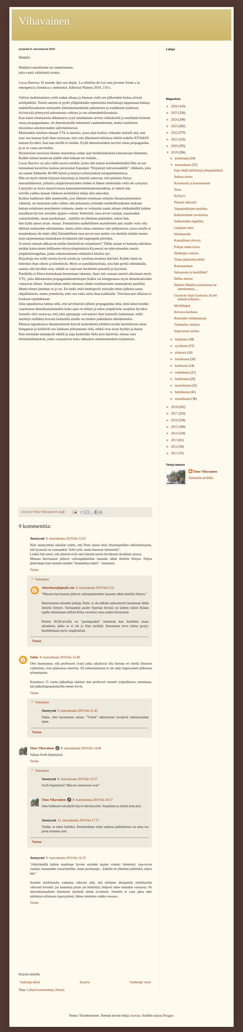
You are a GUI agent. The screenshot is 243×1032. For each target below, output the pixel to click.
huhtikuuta (182, 379)
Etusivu (85, 982)
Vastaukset (42, 579)
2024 (175, 119)
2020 (175, 146)
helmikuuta (182, 392)
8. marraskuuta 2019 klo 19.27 (77, 779)
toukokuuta (182, 372)
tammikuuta (183, 399)
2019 (175, 152)
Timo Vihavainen (42, 748)
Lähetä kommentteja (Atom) (45, 990)
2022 (175, 132)
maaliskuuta (183, 385)
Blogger (168, 1015)
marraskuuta (183, 165)
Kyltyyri (179, 196)
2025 (175, 113)
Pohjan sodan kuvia (187, 247)
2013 (175, 440)
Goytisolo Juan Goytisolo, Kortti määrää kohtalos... (195, 297)
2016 (175, 420)
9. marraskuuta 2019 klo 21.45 (77, 710)
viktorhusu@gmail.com (58, 587)
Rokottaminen (183, 266)
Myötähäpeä (182, 305)
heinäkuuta (182, 359)
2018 (175, 407)
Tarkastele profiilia (201, 478)
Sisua (177, 189)
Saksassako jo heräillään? (190, 272)
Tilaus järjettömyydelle (189, 259)
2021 (175, 139)
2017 (175, 413)
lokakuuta (182, 339)
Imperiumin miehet (186, 331)
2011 (174, 453)
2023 (175, 126)
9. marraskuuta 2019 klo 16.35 (66, 858)
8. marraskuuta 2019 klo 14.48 (81, 748)
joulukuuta (182, 158)
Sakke (34, 657)
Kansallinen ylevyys (187, 240)
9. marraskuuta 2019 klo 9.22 (95, 587)
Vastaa (34, 570)
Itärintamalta (182, 234)
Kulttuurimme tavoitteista (191, 215)
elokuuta (181, 352)
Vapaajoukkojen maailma (190, 208)
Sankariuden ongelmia (189, 221)
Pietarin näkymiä (185, 202)
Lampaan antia (183, 228)
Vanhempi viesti (140, 982)
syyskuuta (182, 346)
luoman (135, 1015)
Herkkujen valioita (186, 253)
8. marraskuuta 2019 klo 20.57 (93, 800)
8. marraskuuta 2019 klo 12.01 (66, 538)
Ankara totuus (183, 176)
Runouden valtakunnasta (190, 318)
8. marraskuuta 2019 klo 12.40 (60, 657)
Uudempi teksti (30, 982)
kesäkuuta (182, 365)
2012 (175, 446)
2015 (175, 427)
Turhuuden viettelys (187, 324)
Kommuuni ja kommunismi (192, 183)
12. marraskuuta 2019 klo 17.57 (78, 820)
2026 (175, 106)
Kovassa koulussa (185, 312)
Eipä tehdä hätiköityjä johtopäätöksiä (198, 170)
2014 (175, 433)
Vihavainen (44, 21)
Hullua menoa (183, 278)
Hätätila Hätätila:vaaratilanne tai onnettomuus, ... (195, 287)
